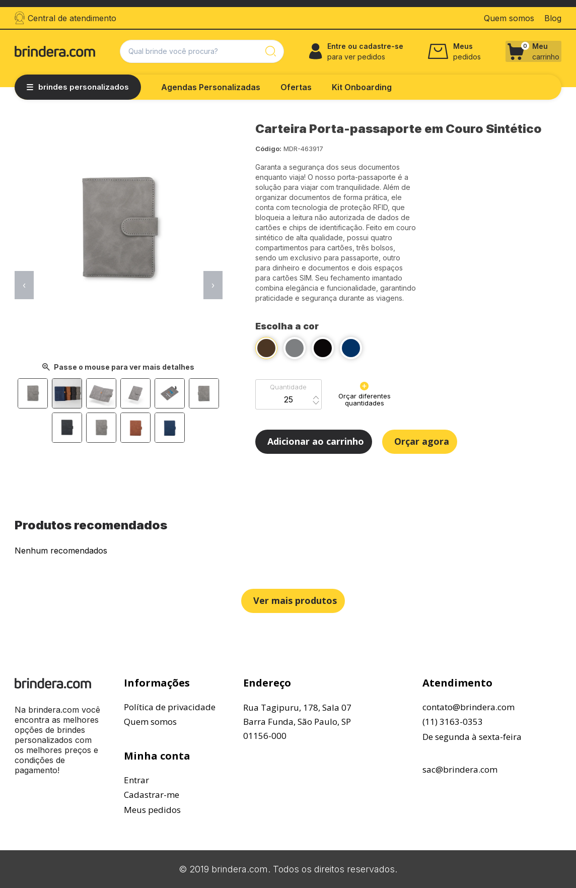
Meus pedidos (152, 809)
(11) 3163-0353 (452, 721)
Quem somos (150, 721)
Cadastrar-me (151, 794)
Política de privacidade (169, 707)
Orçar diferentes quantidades (364, 394)
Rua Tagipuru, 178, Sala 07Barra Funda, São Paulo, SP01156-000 (297, 721)
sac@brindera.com (459, 769)
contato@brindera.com (468, 707)
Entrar (136, 780)
